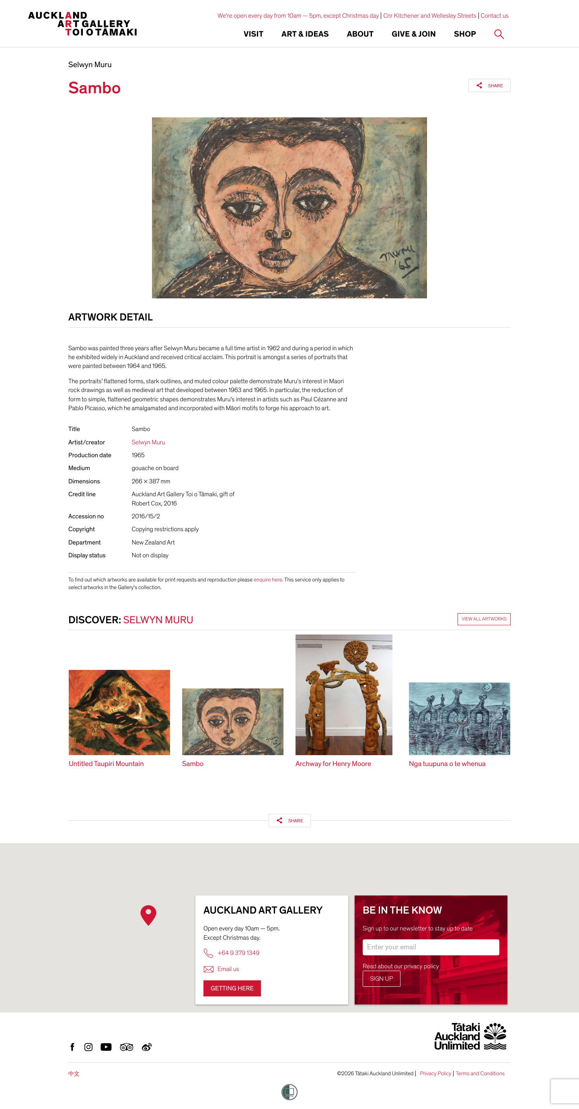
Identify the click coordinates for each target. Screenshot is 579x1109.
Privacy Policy (435, 1073)
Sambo (192, 764)
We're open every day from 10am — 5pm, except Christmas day (298, 15)
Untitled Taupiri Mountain (106, 764)
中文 (74, 1074)
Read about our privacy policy (401, 966)
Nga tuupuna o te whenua (447, 764)
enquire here (268, 579)
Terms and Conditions (480, 1073)
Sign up (381, 978)
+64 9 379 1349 (231, 953)
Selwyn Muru (90, 65)
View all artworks (484, 619)
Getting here (232, 988)
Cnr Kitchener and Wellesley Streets (429, 15)
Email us (221, 969)
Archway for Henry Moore (333, 764)
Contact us (495, 15)
